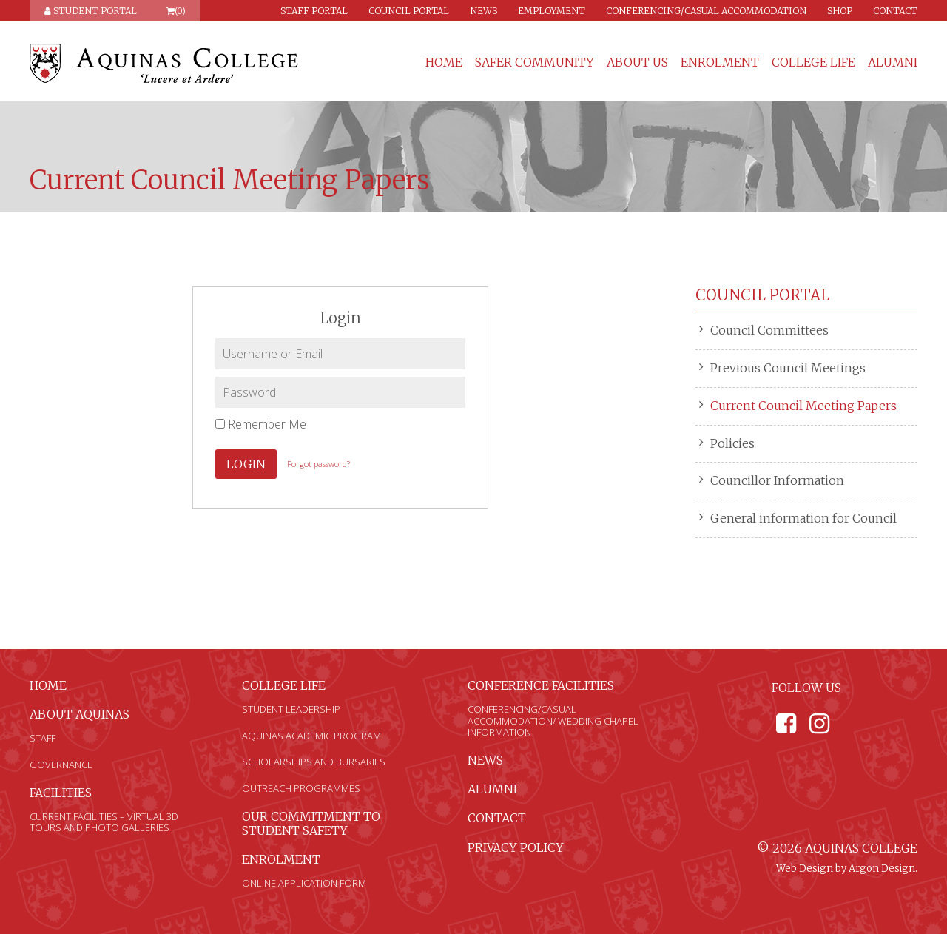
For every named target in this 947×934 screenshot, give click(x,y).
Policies (732, 443)
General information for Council (803, 518)
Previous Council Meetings (788, 367)
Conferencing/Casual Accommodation (706, 10)
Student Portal (90, 10)
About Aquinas (79, 714)
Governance (61, 764)
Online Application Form (304, 883)
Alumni (892, 63)
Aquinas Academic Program (311, 735)
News (483, 10)
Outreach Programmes (301, 788)
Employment (551, 10)
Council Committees (769, 330)
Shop (839, 10)
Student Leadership (291, 709)
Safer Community (534, 63)
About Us (637, 63)
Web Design (804, 868)
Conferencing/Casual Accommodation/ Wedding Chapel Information (553, 720)
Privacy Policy (516, 847)
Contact (895, 10)
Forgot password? (318, 463)
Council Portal (408, 10)
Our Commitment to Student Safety (311, 823)
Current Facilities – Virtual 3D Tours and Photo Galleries (104, 822)
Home (443, 63)
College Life (813, 63)
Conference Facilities (541, 685)
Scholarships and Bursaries (313, 761)
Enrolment (720, 63)
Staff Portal (314, 10)
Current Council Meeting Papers (803, 405)
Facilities (61, 792)
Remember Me (260, 424)
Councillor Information (777, 480)
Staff (42, 738)
